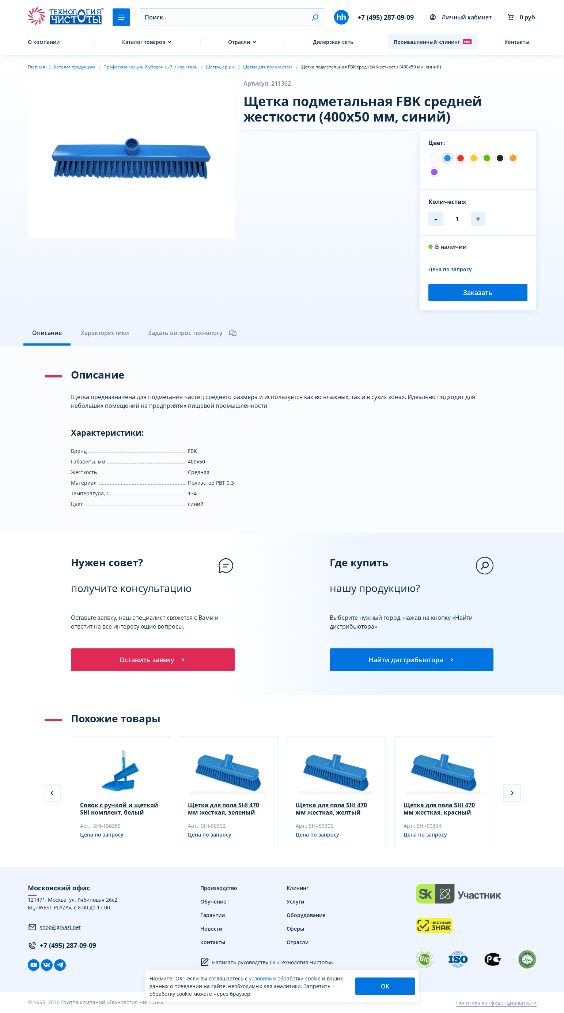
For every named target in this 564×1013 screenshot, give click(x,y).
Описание (47, 333)
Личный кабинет (461, 17)
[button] (315, 17)
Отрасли (239, 41)
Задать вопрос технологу (192, 332)
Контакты (516, 41)
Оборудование (306, 915)
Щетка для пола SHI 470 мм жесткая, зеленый (223, 809)
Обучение (213, 902)
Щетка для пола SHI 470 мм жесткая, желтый (331, 809)
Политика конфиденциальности (496, 1002)
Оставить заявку (153, 659)
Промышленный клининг (433, 41)
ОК (385, 986)
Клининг (298, 888)
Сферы (295, 929)
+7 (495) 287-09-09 (385, 17)
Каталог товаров (143, 41)
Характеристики (105, 333)
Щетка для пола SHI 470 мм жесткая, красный (439, 809)
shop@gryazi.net (54, 927)
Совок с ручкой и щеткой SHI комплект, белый (119, 809)
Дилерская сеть (333, 41)
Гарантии (212, 915)
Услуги (295, 902)
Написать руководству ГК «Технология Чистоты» (267, 962)
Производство (218, 888)
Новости (211, 929)
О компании (44, 41)
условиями (263, 978)
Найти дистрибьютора (411, 659)
